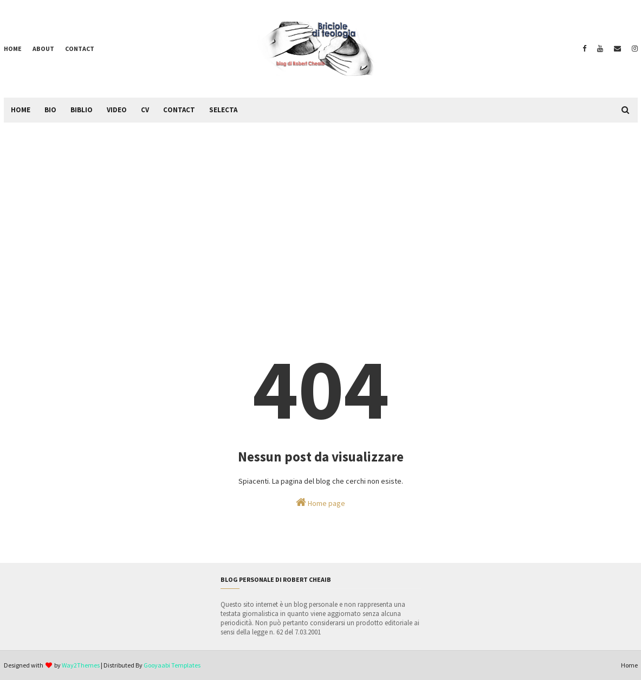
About (43, 48)
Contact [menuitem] (179, 109)
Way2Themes (81, 665)
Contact (79, 48)
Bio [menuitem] (50, 109)
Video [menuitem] (117, 109)
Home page (320, 502)
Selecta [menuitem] (223, 109)
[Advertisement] (320, 204)
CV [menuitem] (145, 109)
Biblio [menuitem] (81, 109)
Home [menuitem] (20, 109)
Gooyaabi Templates (172, 665)
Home (13, 48)
